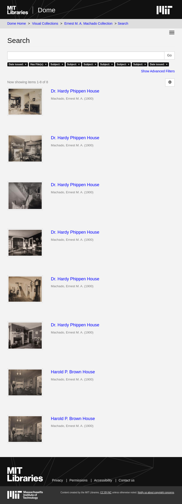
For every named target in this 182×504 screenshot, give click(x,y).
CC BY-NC (105, 492)
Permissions (78, 480)
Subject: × (56, 64)
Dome (46, 10)
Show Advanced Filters (158, 71)
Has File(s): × (38, 64)
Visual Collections (45, 23)
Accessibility (103, 480)
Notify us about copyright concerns (156, 492)
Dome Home (16, 23)
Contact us (127, 480)
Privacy (57, 480)
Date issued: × (17, 64)
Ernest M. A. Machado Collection (88, 23)
